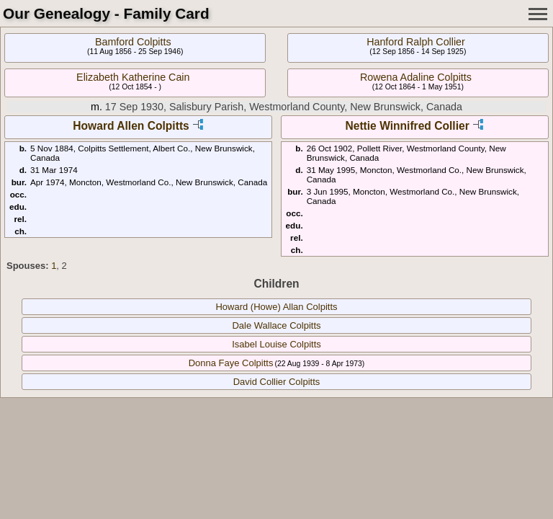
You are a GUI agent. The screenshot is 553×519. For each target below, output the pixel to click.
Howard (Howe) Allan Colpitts (276, 306)
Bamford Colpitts (133, 42)
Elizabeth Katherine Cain (132, 77)
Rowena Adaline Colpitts (416, 77)
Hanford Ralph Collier (416, 42)
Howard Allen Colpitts (131, 126)
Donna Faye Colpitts (231, 363)
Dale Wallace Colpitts (276, 325)
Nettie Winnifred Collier (407, 126)
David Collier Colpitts (276, 381)
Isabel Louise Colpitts (276, 344)
